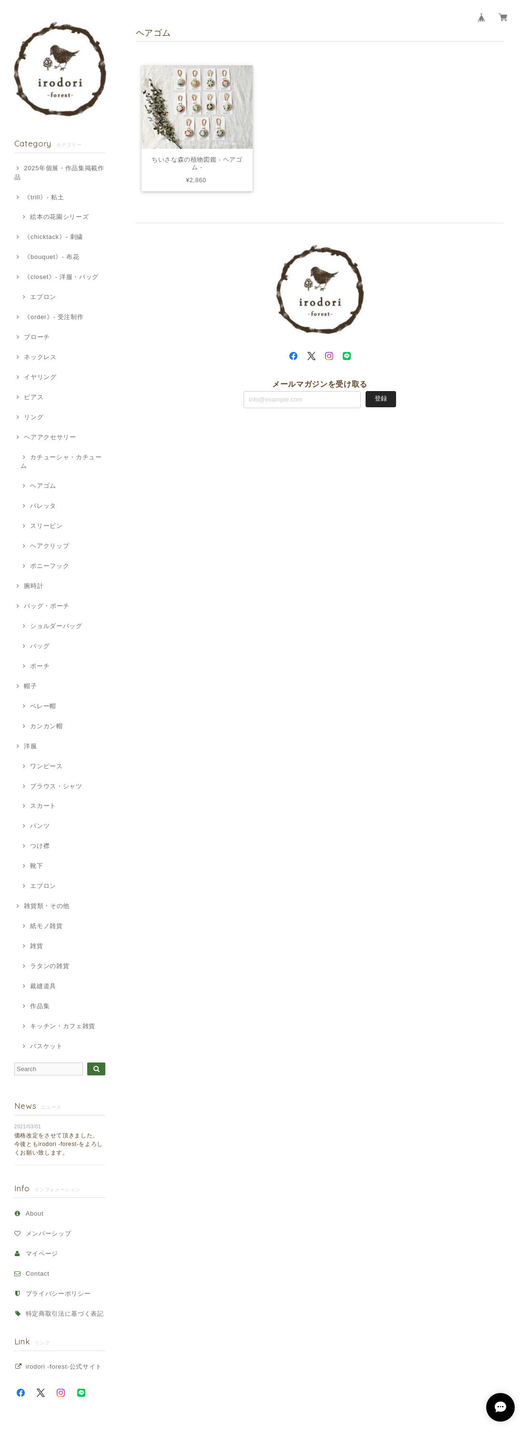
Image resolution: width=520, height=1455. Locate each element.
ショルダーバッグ (56, 625)
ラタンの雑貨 (49, 966)
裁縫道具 (43, 986)
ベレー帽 (43, 706)
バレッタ (43, 505)
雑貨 (36, 945)
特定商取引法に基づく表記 (65, 1313)
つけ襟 (40, 845)
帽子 (30, 686)
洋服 (30, 746)
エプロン (43, 296)
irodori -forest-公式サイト (64, 1366)
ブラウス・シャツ (56, 786)
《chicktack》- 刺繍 (53, 236)
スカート (43, 805)
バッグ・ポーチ (47, 605)
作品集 (40, 1006)
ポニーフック (49, 565)
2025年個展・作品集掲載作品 (59, 172)
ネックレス (40, 357)
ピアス (33, 397)
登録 (381, 398)
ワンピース (46, 766)
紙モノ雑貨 (46, 925)
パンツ (40, 825)
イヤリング (40, 377)
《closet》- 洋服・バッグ (61, 276)
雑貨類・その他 (47, 905)
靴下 (36, 865)
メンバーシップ (48, 1233)
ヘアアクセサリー (50, 437)
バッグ (40, 646)
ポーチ (40, 666)
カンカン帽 (46, 726)
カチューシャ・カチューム (61, 461)
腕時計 (33, 585)
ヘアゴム (43, 485)
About (35, 1213)
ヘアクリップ (49, 545)
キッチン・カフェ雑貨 (62, 1026)
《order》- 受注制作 (53, 316)
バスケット (46, 1046)
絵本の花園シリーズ (59, 216)
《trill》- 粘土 (44, 197)
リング (33, 417)
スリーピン (46, 525)
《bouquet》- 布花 (51, 256)
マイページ (42, 1253)
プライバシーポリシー (58, 1293)
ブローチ (37, 337)
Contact (38, 1273)
